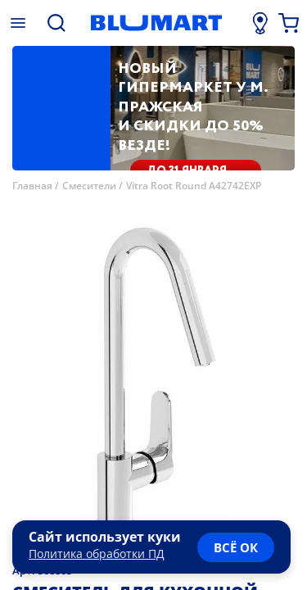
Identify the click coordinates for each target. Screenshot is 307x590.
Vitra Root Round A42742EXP (193, 186)
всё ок (236, 547)
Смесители (89, 186)
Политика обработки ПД (97, 553)
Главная (32, 186)
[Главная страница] (156, 23)
